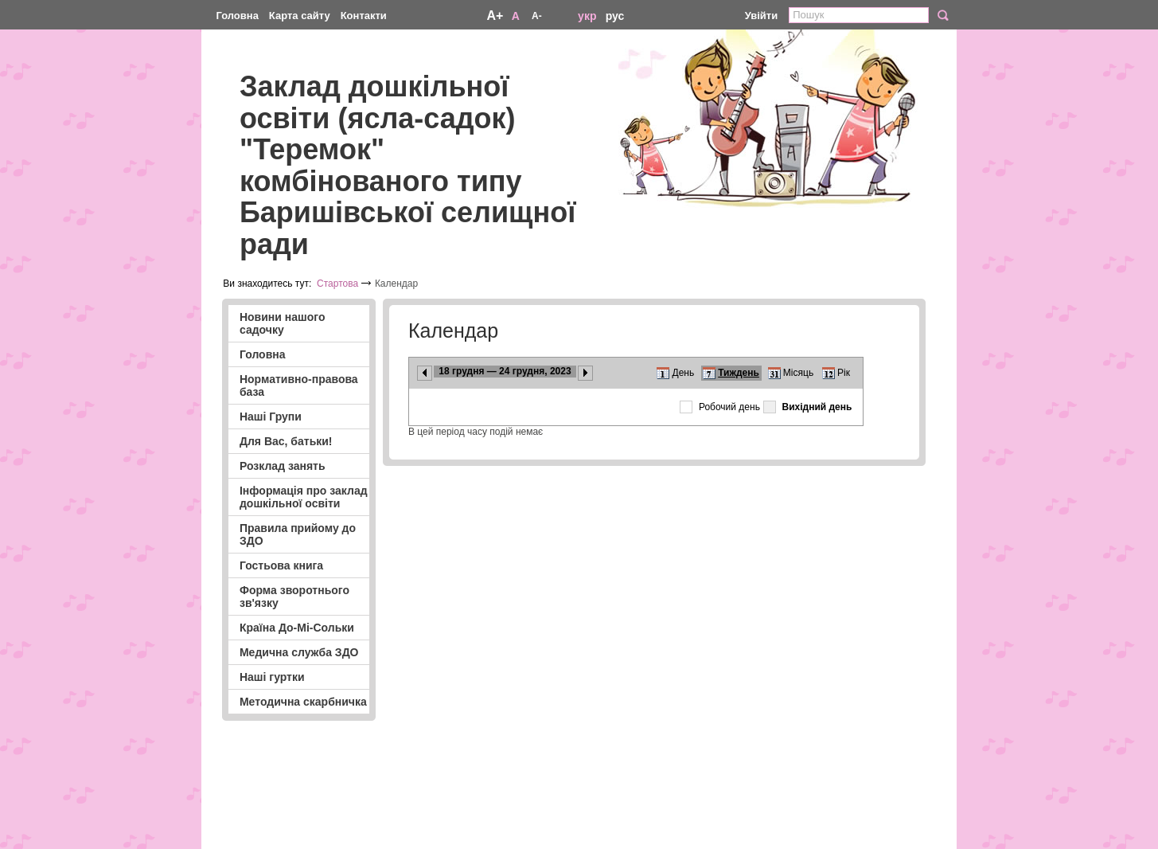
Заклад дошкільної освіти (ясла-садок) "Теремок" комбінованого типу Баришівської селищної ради (407, 165)
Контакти (364, 16)
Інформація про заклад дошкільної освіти (304, 497)
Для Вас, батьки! (286, 441)
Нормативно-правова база (299, 385)
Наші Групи (271, 416)
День (684, 372)
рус (615, 16)
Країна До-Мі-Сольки (297, 627)
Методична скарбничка (303, 701)
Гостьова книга (281, 565)
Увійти (761, 16)
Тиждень (738, 372)
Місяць (798, 372)
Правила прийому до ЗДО (298, 534)
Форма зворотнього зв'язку (294, 596)
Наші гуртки (272, 677)
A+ (494, 15)
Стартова (337, 283)
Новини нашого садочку (283, 323)
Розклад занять (283, 466)
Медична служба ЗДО (299, 652)
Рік (843, 372)
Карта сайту (299, 16)
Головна (237, 16)
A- (537, 16)
